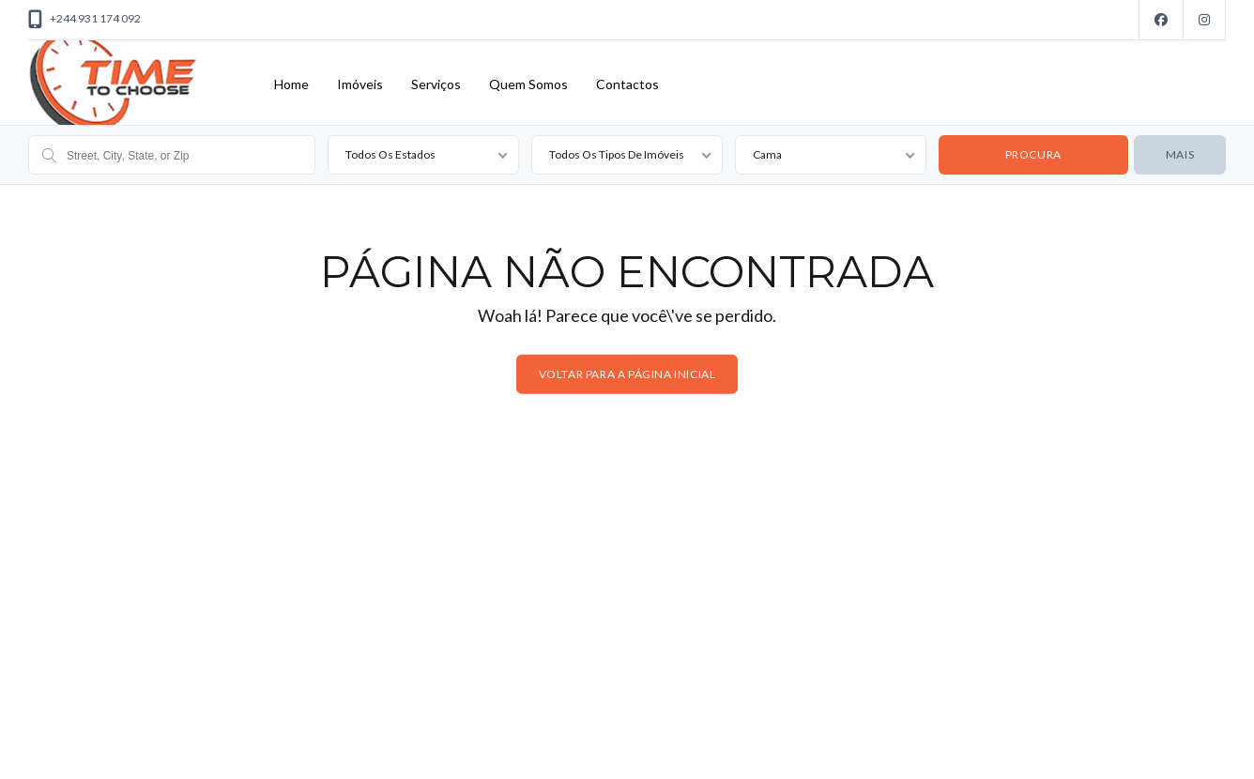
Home (291, 84)
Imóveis (360, 84)
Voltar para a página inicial (627, 374)
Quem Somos (528, 84)
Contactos (627, 84)
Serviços (436, 84)
